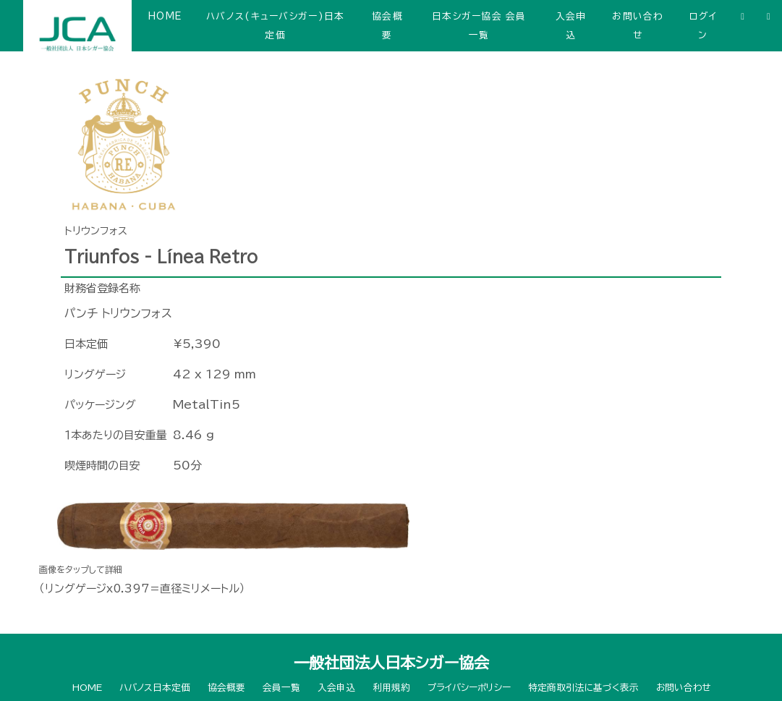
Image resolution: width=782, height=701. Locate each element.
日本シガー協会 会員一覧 (479, 26)
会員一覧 (281, 687)
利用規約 (391, 687)
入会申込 (571, 26)
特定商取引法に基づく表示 (583, 687)
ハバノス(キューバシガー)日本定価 (275, 26)
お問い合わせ (637, 26)
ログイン (703, 26)
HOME (165, 16)
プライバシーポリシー (469, 687)
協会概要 (387, 26)
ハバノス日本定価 (154, 687)
